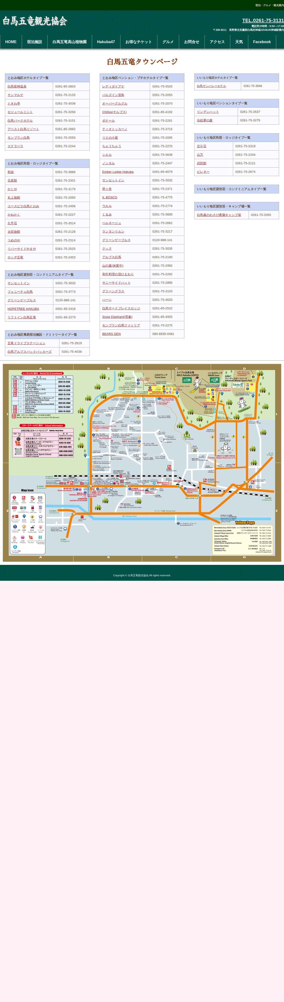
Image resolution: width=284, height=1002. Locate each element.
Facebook (262, 42)
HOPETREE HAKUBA (23, 309)
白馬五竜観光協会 (35, 21)
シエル (107, 154)
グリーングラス (113, 291)
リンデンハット (208, 112)
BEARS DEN (111, 334)
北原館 (12, 180)
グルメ (168, 42)
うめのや (14, 240)
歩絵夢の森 (205, 120)
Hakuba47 (106, 42)
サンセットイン (19, 283)
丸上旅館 (14, 197)
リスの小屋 (110, 137)
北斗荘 (201, 146)
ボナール (108, 120)
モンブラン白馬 (19, 137)
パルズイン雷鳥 (113, 95)
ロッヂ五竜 (15, 257)
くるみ (107, 214)
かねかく (14, 214)
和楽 (11, 172)
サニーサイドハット (116, 282)
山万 (200, 154)
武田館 (201, 163)
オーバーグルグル (115, 103)
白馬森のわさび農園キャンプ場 (219, 215)
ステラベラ (15, 146)
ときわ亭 (14, 103)
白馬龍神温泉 (17, 86)
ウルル (107, 206)
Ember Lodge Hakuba (117, 172)
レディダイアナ (113, 86)
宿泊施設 (34, 42)
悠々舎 (107, 189)
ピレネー (203, 172)
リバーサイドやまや (22, 249)
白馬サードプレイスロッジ (121, 308)
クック (107, 248)
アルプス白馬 (111, 257)
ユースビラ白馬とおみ (23, 206)
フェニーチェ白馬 (20, 291)
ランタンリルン (113, 231)
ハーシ (107, 300)
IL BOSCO (109, 197)
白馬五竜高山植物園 (70, 42)
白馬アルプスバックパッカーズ (30, 351)
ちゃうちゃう (111, 146)
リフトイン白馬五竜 (22, 317)
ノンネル (108, 163)
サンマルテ (15, 95)
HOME (11, 42)
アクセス (217, 42)
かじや (12, 189)
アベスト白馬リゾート (23, 129)
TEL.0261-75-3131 (263, 20)
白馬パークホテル (20, 120)
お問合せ (191, 42)
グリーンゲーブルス (22, 300)
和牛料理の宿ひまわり (118, 274)
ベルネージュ (111, 223)
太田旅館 (14, 231)
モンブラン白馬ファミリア (121, 325)
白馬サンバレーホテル (211, 86)
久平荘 (12, 223)
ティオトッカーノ (115, 129)
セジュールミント (20, 112)
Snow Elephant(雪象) (117, 317)
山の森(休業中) (112, 265)
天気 (239, 42)
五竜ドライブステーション (26, 343)
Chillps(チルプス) (114, 112)
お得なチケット (138, 42)
